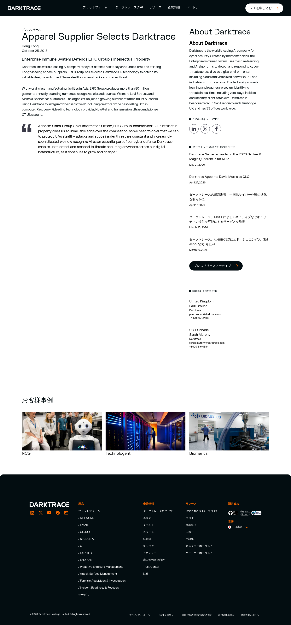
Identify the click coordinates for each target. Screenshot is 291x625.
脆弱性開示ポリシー (251, 615)
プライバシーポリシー (141, 615)
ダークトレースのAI (129, 7)
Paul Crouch (198, 306)
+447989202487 (199, 318)
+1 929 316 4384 (198, 346)
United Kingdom (201, 301)
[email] (58, 512)
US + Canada (199, 330)
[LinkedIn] (32, 512)
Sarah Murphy (199, 335)
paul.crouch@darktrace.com (205, 314)
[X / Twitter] (41, 512)
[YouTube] (49, 512)
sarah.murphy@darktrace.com (206, 342)
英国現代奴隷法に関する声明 (197, 615)
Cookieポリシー (167, 615)
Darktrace (195, 310)
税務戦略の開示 (226, 615)
